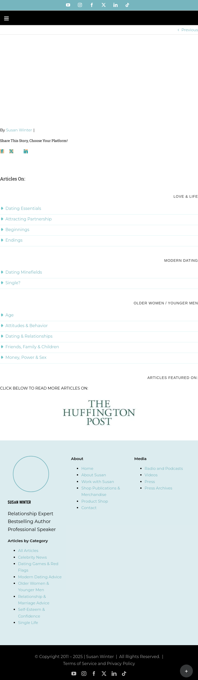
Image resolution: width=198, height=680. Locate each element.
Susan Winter (19, 130)
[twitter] (104, 673)
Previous (190, 29)
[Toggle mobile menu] (7, 18)
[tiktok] (124, 673)
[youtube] (73, 673)
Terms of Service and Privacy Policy (99, 663)
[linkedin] (114, 673)
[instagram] (83, 673)
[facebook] (94, 673)
